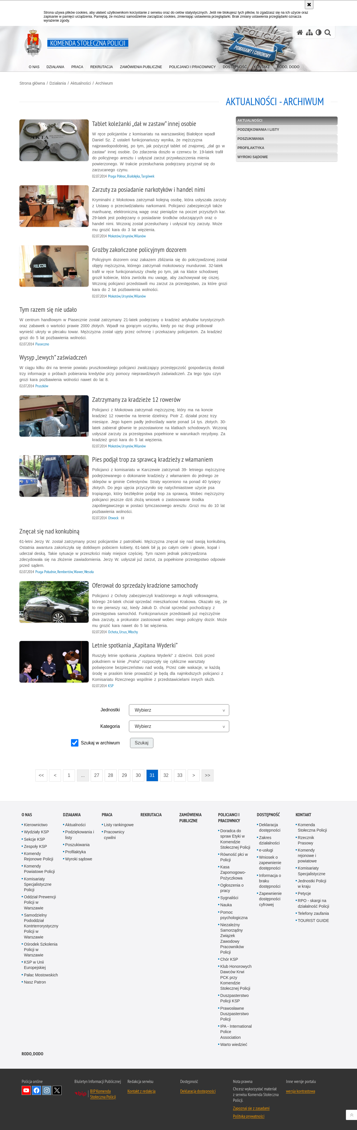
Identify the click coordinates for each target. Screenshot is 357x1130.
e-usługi (266, 849)
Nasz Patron (35, 981)
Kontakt (303, 814)
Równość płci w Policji (234, 856)
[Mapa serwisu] (309, 32)
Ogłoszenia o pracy (232, 887)
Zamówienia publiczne (190, 817)
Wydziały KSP (36, 831)
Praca (107, 814)
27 (97, 774)
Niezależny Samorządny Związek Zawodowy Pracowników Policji (232, 938)
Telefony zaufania (313, 912)
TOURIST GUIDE (313, 919)
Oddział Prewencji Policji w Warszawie (40, 901)
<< (40, 773)
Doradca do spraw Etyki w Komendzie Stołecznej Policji (235, 838)
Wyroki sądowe (252, 157)
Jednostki (111, 709)
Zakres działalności (269, 839)
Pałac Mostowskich (41, 974)
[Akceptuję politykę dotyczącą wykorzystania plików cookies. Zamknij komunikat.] (309, 4)
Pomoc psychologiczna (234, 914)
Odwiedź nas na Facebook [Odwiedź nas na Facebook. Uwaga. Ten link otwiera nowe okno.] (36, 1089)
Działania (60, 83)
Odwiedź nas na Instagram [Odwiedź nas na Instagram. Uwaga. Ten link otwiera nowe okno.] (46, 1089)
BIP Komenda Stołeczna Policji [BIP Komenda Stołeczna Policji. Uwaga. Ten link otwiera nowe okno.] (103, 1093)
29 (125, 774)
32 (166, 774)
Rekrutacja (151, 814)
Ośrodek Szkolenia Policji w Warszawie (41, 948)
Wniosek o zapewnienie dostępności (270, 862)
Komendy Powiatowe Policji (39, 868)
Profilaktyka (250, 148)
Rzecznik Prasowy (306, 839)
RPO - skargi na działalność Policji (313, 903)
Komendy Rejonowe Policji (38, 855)
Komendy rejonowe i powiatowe (307, 854)
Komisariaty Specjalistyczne (312, 870)
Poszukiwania (250, 139)
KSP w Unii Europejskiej (35, 964)
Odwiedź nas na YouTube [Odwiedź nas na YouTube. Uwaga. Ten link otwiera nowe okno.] (26, 1089)
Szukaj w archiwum (101, 742)
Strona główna (34, 83)
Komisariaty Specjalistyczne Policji (38, 883)
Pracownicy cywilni (114, 834)
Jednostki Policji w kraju (312, 883)
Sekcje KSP (34, 838)
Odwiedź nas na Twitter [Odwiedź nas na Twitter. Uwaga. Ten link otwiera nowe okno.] (57, 1089)
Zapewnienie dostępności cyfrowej (270, 898)
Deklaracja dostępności (270, 827)
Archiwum (106, 83)
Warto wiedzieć (233, 1043)
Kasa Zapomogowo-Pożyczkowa (233, 871)
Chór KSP (229, 958)
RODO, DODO (32, 1053)
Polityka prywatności (248, 1115)
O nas (27, 814)
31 (152, 774)
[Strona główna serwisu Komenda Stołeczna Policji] (300, 32)
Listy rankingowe (119, 824)
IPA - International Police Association (236, 1031)
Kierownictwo (35, 824)
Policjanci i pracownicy (229, 817)
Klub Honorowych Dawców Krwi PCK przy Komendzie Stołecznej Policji (236, 976)
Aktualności (83, 83)
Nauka (226, 904)
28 (111, 774)
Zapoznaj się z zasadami (251, 1107)
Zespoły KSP (35, 845)
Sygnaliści (229, 897)
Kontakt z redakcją (141, 1090)
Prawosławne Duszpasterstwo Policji (234, 1013)
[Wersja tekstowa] (319, 32)
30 (139, 774)
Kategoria (111, 725)
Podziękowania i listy (257, 129)
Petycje (304, 892)
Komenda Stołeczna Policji (312, 827)
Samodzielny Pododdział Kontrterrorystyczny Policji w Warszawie (41, 925)
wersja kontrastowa (300, 1090)
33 (180, 774)
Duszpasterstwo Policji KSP (234, 997)
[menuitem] (34, 66)
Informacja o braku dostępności (270, 880)
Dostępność (268, 814)
